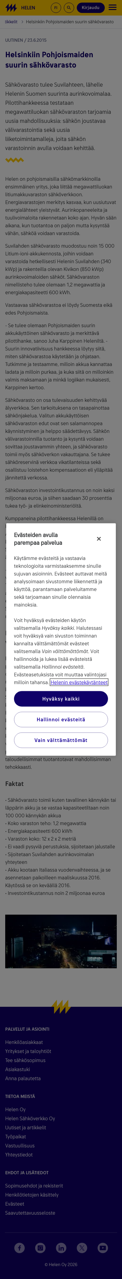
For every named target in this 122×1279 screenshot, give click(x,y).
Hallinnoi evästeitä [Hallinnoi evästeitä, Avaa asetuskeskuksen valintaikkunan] (61, 719)
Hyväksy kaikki (61, 699)
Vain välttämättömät (61, 740)
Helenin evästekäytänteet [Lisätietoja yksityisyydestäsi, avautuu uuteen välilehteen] (78, 682)
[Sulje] (99, 539)
